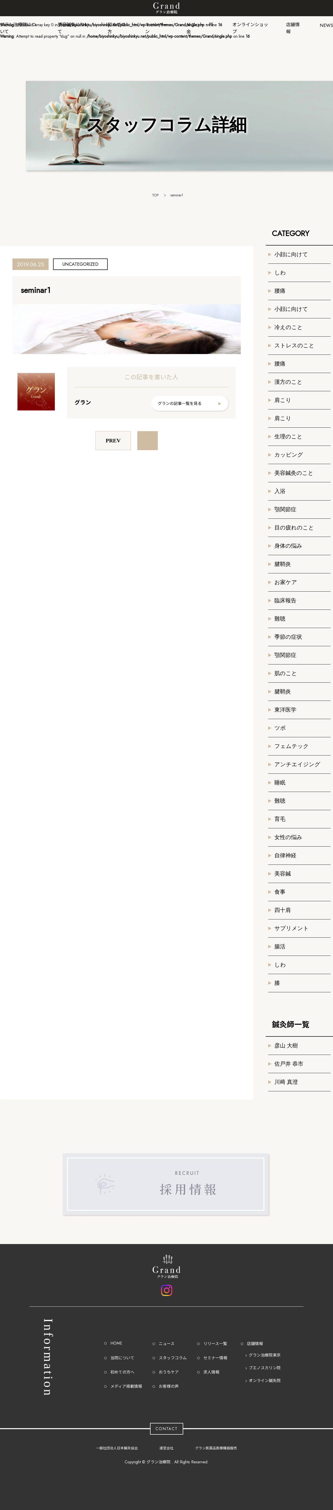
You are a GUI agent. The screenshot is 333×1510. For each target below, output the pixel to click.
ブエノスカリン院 (265, 1368)
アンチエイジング (297, 764)
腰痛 (279, 291)
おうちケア (169, 1372)
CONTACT (167, 1429)
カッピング (288, 455)
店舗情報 (293, 26)
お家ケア (285, 582)
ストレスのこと (294, 345)
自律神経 (285, 855)
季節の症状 (288, 637)
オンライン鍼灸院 (265, 1381)
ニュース (166, 1344)
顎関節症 (285, 509)
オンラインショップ (250, 26)
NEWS (326, 25)
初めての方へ (122, 1372)
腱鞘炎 (282, 564)
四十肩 (282, 910)
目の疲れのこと (294, 527)
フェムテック (291, 746)
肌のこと (285, 673)
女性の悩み (288, 837)
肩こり (282, 400)
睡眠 (279, 782)
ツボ (280, 728)
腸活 (279, 946)
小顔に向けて (291, 254)
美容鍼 (282, 874)
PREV (113, 440)
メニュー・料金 (199, 26)
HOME (116, 1343)
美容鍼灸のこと (294, 473)
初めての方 (116, 26)
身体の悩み (288, 546)
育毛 (279, 819)
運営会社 (166, 1448)
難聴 (279, 619)
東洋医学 (285, 710)
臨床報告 (285, 600)
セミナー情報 (215, 1358)
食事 (279, 892)
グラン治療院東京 (265, 1355)
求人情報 (211, 1372)
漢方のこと (288, 382)
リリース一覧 (215, 1344)
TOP (155, 195)
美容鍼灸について (73, 26)
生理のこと (288, 436)
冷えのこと (288, 327)
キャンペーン (156, 26)
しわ (280, 272)
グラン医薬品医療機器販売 (216, 1448)
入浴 (279, 491)
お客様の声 (169, 1386)
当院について (122, 1358)
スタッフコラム (173, 1358)
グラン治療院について (18, 26)
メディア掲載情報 (126, 1386)
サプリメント (291, 928)
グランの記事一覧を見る (180, 403)
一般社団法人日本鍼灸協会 (117, 1448)
